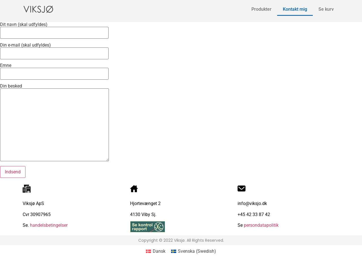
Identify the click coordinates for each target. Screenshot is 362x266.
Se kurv (326, 9)
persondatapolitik (261, 225)
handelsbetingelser (48, 225)
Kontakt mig (295, 9)
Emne (54, 69)
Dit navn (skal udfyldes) (54, 28)
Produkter (261, 9)
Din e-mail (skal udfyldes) (54, 49)
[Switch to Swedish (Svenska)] (193, 251)
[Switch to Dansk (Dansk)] (155, 251)
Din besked (54, 123)
